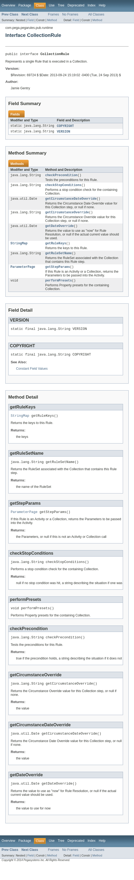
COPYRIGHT (65, 127)
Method (52, 20)
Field (30, 20)
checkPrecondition (61, 177)
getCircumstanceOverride (67, 216)
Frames (53, 14)
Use (52, 5)
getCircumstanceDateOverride (71, 201)
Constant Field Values (32, 376)
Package (24, 5)
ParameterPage (22, 272)
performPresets (58, 286)
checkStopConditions (63, 187)
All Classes (96, 14)
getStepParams (57, 272)
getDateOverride (59, 230)
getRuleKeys (55, 248)
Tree (61, 5)
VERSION (63, 133)
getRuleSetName (58, 258)
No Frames (70, 14)
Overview (8, 5)
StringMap (19, 248)
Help (102, 5)
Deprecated (76, 5)
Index (91, 5)
